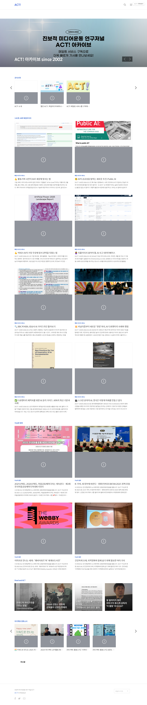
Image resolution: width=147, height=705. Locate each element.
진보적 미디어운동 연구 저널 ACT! (24, 690)
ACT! (18, 4)
